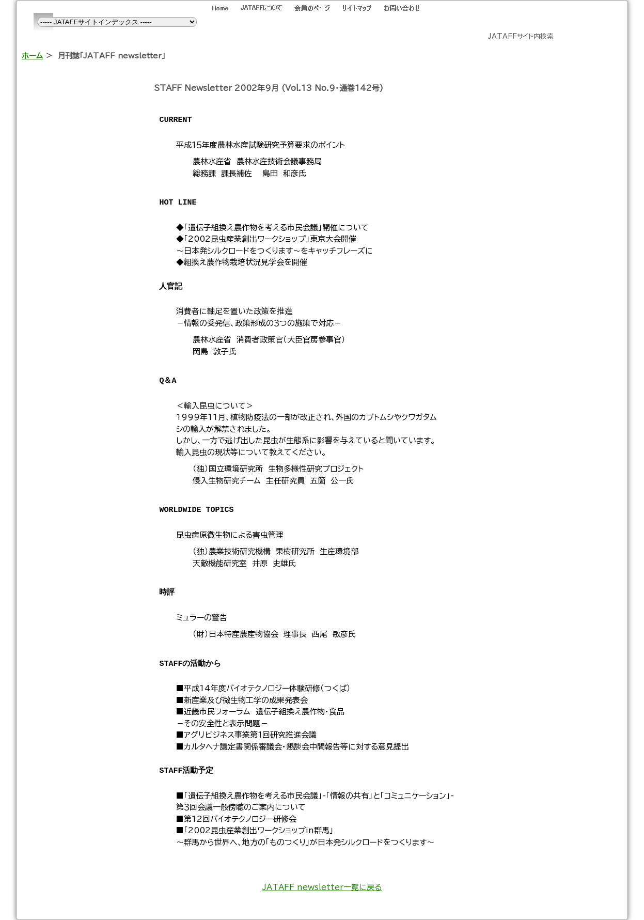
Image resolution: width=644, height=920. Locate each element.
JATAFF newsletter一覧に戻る (322, 887)
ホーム (32, 55)
